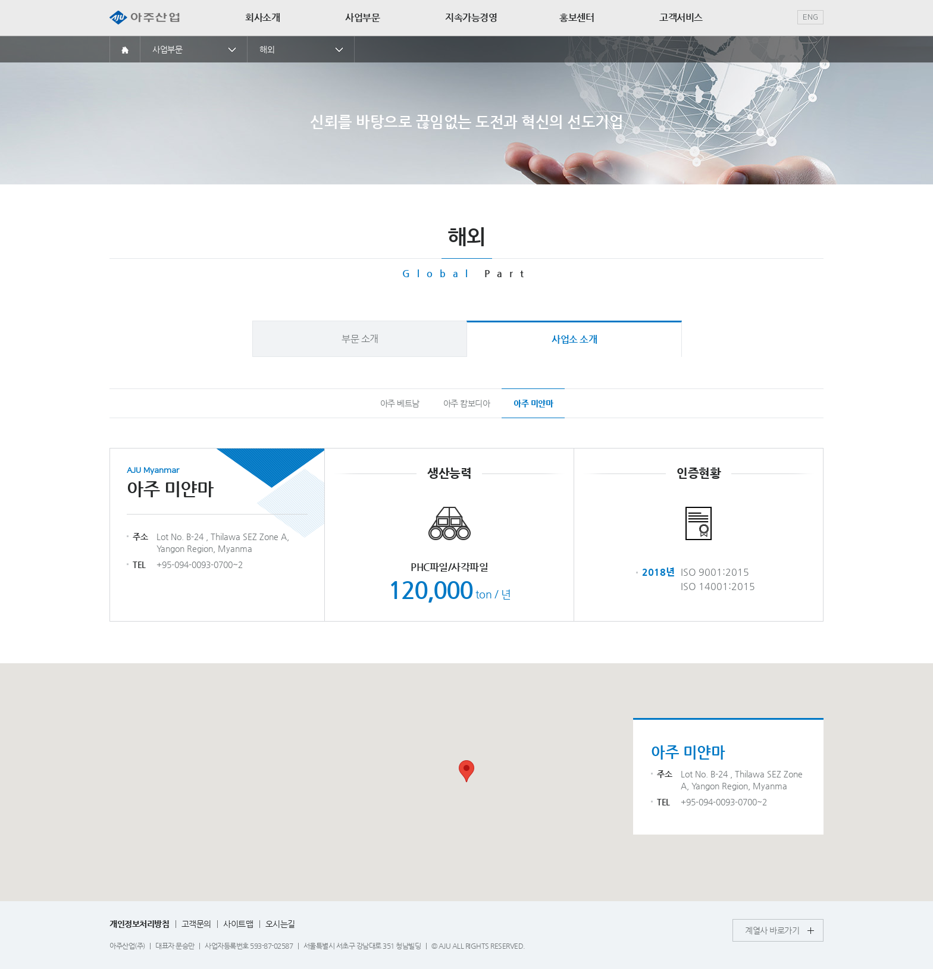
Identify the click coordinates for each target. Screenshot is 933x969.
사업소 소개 (574, 339)
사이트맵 (238, 924)
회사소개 (262, 17)
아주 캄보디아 (466, 403)
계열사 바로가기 (772, 930)
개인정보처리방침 (139, 924)
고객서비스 (681, 17)
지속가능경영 (471, 17)
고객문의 (196, 924)
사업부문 (362, 17)
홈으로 (125, 49)
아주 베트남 (399, 403)
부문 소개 (360, 338)
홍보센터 (576, 17)
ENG (810, 17)
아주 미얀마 (533, 403)
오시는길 (280, 924)
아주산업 (144, 18)
